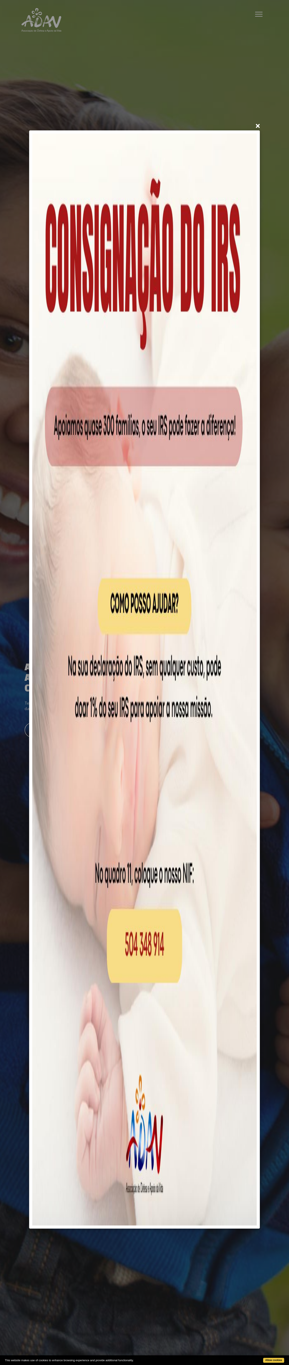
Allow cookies (273, 1360)
